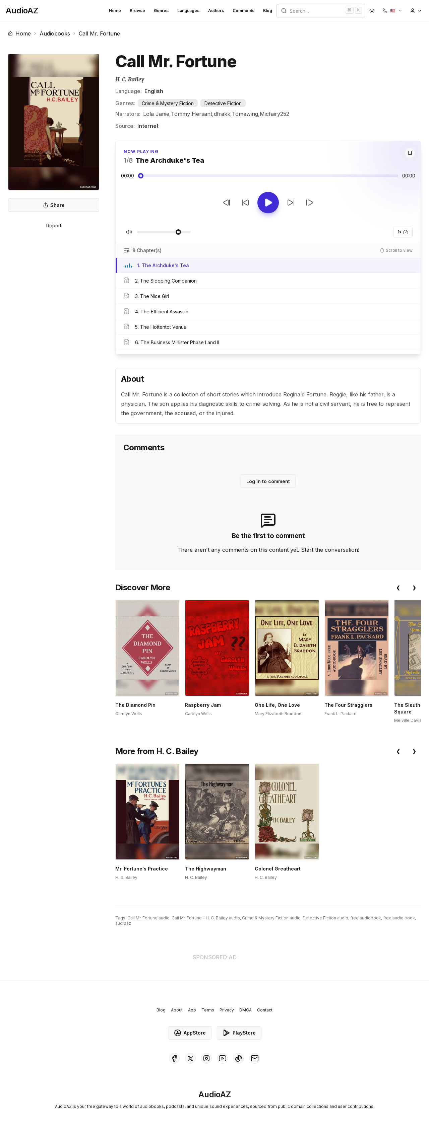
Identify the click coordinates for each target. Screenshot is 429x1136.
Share (54, 205)
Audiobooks (55, 33)
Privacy (227, 1009)
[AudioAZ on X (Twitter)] (190, 1058)
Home (115, 10)
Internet (148, 126)
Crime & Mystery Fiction (168, 103)
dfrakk (222, 113)
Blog (267, 10)
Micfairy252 (274, 113)
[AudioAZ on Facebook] (174, 1058)
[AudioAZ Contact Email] (254, 1058)
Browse (137, 10)
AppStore (190, 1033)
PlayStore (239, 1033)
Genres (161, 10)
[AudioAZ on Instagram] (206, 1058)
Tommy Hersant (191, 113)
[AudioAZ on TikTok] (238, 1058)
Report (53, 225)
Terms (207, 1009)
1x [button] (402, 232)
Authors (216, 10)
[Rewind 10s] (245, 202)
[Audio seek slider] (268, 175)
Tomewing (245, 113)
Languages (188, 10)
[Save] (410, 153)
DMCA (245, 1009)
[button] (392, 10)
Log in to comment (268, 481)
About (177, 1009)
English (153, 91)
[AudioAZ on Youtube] (222, 1058)
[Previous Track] (226, 202)
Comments (243, 10)
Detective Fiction (223, 103)
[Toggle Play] (268, 202)
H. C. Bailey (129, 79)
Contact (264, 1009)
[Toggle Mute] (129, 232)
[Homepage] (22, 10)
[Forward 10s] (291, 202)
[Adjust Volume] (164, 232)
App (192, 1009)
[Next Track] (309, 202)
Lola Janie (156, 113)
